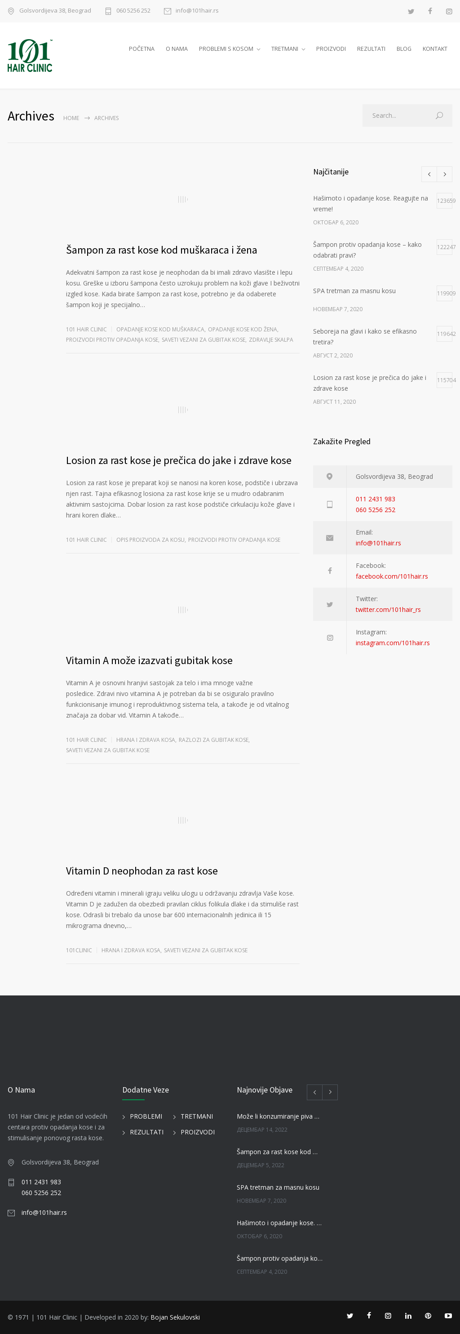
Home (71, 118)
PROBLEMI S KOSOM (226, 49)
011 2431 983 (375, 499)
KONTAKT (435, 49)
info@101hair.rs (197, 11)
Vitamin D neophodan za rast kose (142, 871)
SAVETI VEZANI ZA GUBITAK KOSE (203, 340)
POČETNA (142, 49)
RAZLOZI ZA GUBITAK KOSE (213, 740)
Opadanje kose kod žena (242, 329)
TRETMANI (284, 49)
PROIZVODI (331, 49)
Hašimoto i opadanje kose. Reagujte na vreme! (280, 1222)
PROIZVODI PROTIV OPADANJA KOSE (112, 340)
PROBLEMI (146, 1116)
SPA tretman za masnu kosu (278, 1187)
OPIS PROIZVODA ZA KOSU (150, 540)
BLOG (404, 49)
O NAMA (177, 49)
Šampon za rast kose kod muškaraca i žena (161, 250)
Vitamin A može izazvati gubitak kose (149, 660)
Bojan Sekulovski (175, 1317)
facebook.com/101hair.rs (392, 576)
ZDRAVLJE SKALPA (271, 340)
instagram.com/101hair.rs (393, 642)
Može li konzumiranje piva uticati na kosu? (280, 1116)
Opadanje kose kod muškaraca (160, 329)
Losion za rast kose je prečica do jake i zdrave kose (179, 460)
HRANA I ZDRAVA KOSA (145, 740)
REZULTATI (371, 49)
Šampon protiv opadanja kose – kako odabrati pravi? (280, 1258)
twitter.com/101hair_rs (388, 609)
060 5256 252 (133, 11)
